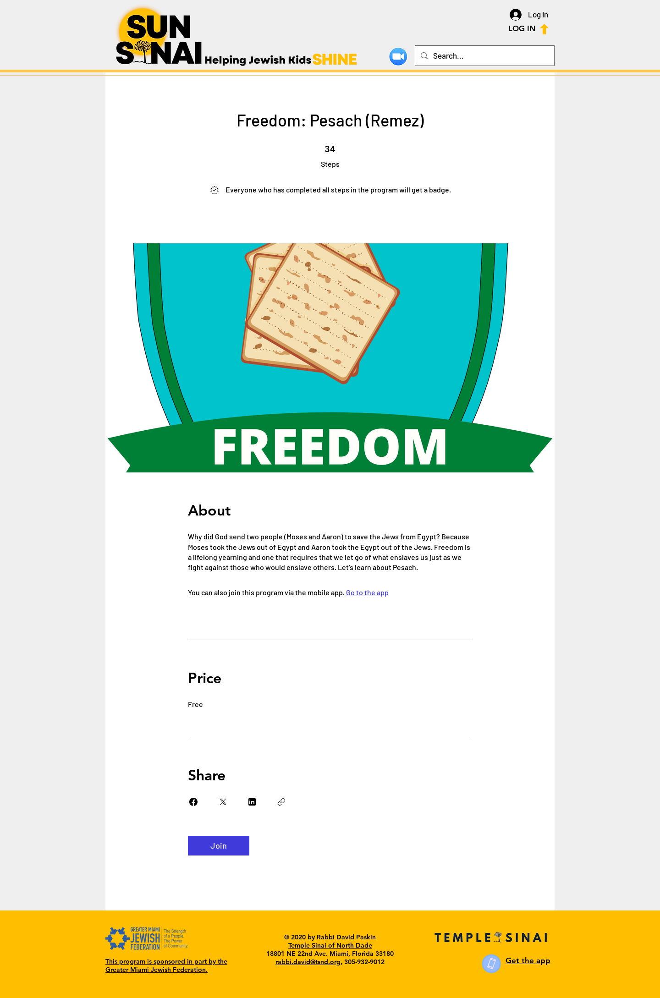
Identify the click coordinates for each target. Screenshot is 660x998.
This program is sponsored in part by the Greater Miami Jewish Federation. (166, 965)
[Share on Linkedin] (252, 801)
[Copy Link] (281, 801)
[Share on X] (222, 801)
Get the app (528, 960)
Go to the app (367, 592)
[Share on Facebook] (193, 801)
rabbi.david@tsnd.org (308, 962)
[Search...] (484, 56)
